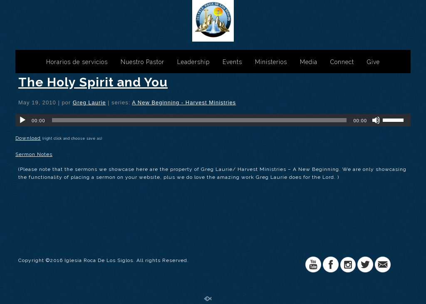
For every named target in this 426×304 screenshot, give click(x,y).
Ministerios (271, 62)
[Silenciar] (376, 120)
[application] (213, 120)
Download (28, 138)
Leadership (193, 62)
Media (308, 62)
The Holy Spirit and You (93, 82)
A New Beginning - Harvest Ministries (184, 102)
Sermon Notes (33, 154)
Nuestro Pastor (142, 62)
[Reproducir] (22, 120)
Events (232, 62)
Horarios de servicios (77, 62)
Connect (342, 62)
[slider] (199, 120)
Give (373, 62)
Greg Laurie (89, 102)
